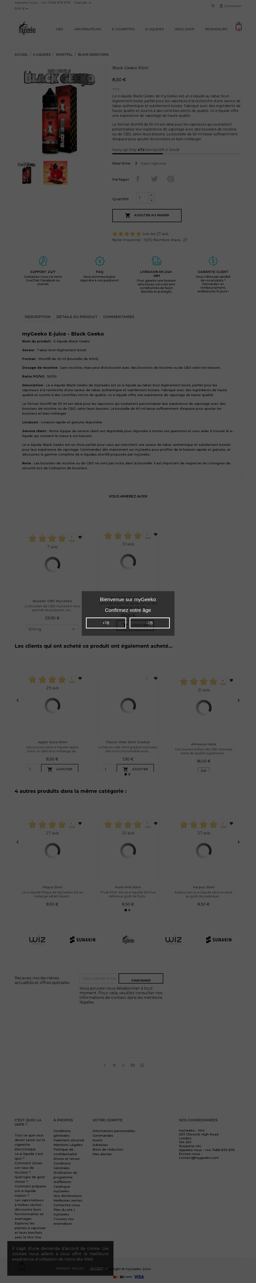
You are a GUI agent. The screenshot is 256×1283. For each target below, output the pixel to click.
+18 (106, 623)
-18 (149, 623)
